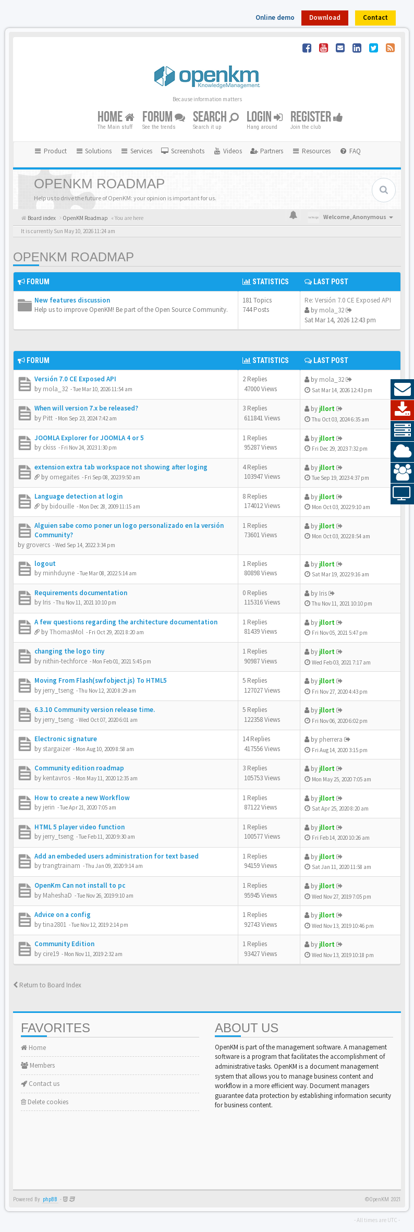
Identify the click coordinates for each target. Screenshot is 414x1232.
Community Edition (64, 943)
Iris (47, 602)
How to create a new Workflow (82, 797)
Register (316, 117)
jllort (327, 408)
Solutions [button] (93, 151)
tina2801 (54, 924)
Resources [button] (311, 151)
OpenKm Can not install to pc (79, 885)
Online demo (275, 17)
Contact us (40, 1083)
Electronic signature (65, 738)
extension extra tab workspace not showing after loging (121, 467)
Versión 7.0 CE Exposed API (75, 379)
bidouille (62, 506)
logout (45, 563)
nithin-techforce (65, 661)
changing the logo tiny (69, 651)
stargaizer (56, 748)
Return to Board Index (47, 985)
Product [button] (50, 151)
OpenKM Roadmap (73, 257)
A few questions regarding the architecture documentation (125, 622)
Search (216, 117)
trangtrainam (61, 865)
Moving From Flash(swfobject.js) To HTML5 (100, 680)
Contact (375, 17)
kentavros (56, 778)
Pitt (48, 418)
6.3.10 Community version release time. (94, 709)
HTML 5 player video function (79, 827)
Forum (163, 117)
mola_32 (331, 310)
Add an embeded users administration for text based (116, 856)
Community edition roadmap (79, 768)
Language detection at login (78, 496)
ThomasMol (66, 631)
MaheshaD (57, 895)
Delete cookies (44, 1101)
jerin (49, 807)
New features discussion (72, 300)
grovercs (38, 544)
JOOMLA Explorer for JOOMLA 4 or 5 (89, 437)
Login (265, 117)
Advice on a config (62, 914)
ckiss (49, 447)
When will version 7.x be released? (86, 408)
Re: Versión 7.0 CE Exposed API (348, 300)
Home (116, 117)
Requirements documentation (80, 592)
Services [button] (136, 151)
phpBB (50, 1199)
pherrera (331, 739)
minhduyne (59, 573)
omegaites (64, 477)
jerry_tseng (58, 690)
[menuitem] (182, 151)
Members (38, 1065)
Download (324, 17)
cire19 (51, 953)
